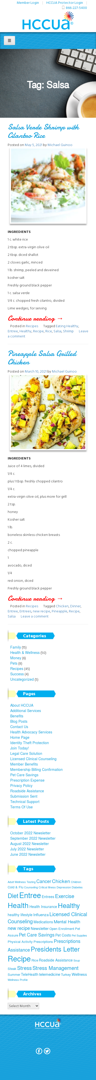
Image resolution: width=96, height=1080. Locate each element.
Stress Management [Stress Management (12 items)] (56, 967)
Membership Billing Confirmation (36, 769)
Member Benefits (24, 764)
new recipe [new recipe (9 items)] (19, 928)
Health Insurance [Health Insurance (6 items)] (43, 906)
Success (17, 673)
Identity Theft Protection (29, 742)
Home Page (19, 737)
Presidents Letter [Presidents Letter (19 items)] (55, 949)
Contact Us (19, 726)
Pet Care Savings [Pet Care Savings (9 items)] (37, 934)
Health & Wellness (25, 652)
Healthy (25, 331)
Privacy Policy (21, 785)
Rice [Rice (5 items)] (34, 960)
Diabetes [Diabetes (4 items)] (77, 887)
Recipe (38, 331)
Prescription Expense (27, 780)
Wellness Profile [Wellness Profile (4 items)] (18, 980)
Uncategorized (22, 679)
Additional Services (25, 710)
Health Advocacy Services (31, 731)
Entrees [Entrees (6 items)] (48, 896)
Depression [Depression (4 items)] (64, 887)
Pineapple (59, 611)
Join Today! (19, 747)
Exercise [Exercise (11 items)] (64, 896)
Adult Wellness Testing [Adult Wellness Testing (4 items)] (22, 882)
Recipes (32, 325)
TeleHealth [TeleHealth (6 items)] (29, 974)
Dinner (75, 606)
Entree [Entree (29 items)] (30, 894)
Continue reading (43, 318)
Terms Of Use (21, 806)
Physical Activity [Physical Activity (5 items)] (20, 941)
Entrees (25, 611)
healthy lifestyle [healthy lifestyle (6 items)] (20, 914)
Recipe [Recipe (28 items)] (19, 958)
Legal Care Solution (26, 753)
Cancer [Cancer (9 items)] (43, 881)
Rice (48, 331)
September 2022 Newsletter (33, 838)
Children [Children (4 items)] (76, 882)
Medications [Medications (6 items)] (43, 921)
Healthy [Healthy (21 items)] (69, 905)
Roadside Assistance (27, 790)
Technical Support (24, 801)
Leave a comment (35, 616)
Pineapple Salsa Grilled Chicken (42, 357)
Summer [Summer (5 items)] (14, 974)
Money (15, 657)
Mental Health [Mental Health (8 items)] (67, 921)
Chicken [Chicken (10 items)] (61, 881)
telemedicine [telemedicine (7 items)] (49, 974)
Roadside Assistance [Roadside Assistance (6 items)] (56, 960)
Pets (13, 663)
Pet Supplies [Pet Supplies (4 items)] (79, 935)
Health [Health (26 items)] (18, 905)
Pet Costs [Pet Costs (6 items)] (63, 935)
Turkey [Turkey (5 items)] (66, 974)
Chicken (62, 606)
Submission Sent (23, 796)
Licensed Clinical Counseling (33, 758)
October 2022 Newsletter (30, 832)
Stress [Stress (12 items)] (24, 967)
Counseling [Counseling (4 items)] (31, 887)
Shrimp (68, 331)
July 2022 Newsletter (27, 848)
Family (15, 647)
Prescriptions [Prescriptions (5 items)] (43, 941)
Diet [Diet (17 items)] (13, 895)
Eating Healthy (67, 325)
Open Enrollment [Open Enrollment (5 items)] (61, 928)
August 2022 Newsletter (29, 843)
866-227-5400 (76, 7)
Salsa (57, 331)
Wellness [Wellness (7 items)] (79, 974)
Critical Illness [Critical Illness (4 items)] (47, 887)
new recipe (41, 611)
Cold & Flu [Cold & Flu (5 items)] (15, 887)
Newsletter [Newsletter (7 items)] (40, 928)
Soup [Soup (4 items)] (76, 960)
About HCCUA (21, 705)
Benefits (16, 715)
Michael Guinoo (60, 144)
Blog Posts (18, 721)
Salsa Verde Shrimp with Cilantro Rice (43, 131)
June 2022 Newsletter (28, 854)
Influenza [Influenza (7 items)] (41, 914)
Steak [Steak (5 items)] (12, 968)
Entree (13, 331)
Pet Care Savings (24, 774)
